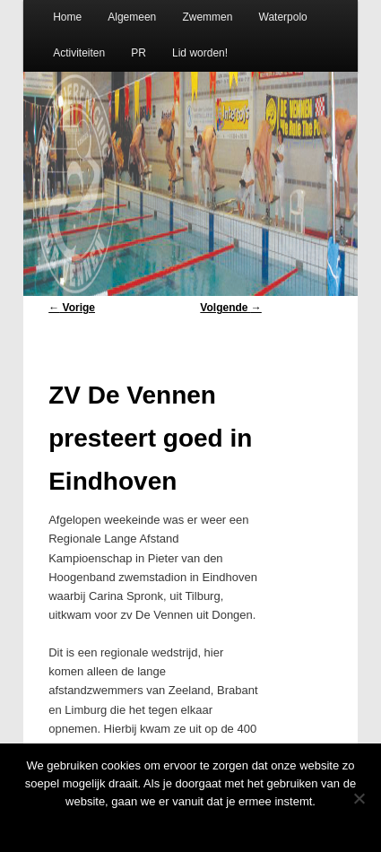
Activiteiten (79, 53)
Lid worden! (200, 53)
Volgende (230, 307)
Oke (191, 824)
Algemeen (132, 17)
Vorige (71, 307)
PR (138, 53)
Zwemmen (207, 17)
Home (67, 17)
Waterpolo (283, 17)
